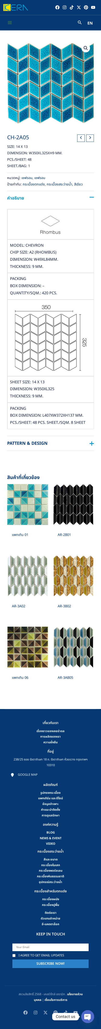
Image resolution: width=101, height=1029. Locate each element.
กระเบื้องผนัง (50, 899)
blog (50, 832)
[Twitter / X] (79, 7)
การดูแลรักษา (51, 815)
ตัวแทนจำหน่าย (50, 918)
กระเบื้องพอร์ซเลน (50, 870)
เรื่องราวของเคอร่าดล (50, 731)
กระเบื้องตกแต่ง (34, 184)
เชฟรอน (26, 178)
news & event (50, 838)
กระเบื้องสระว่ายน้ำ (59, 184)
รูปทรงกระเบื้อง (50, 792)
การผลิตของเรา (50, 736)
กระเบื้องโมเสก (50, 865)
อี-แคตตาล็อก (50, 924)
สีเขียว (78, 184)
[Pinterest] (86, 7)
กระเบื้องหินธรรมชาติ (50, 876)
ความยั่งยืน (50, 742)
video (50, 843)
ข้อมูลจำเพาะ (50, 804)
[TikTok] (72, 7)
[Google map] (24, 775)
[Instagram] (64, 7)
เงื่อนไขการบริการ (56, 1000)
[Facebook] (57, 7)
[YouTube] (93, 7)
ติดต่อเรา (50, 912)
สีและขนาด (51, 859)
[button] (85, 48)
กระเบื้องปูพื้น (50, 905)
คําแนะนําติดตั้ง (50, 809)
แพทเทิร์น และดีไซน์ (50, 798)
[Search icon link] (80, 23)
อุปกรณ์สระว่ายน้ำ (50, 882)
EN (90, 23)
